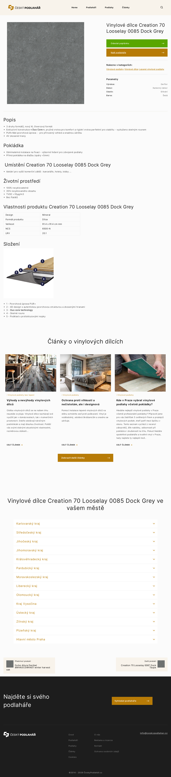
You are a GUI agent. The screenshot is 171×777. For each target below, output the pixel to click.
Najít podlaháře (118, 52)
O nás (97, 734)
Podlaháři (91, 7)
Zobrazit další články (73, 458)
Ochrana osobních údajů (106, 751)
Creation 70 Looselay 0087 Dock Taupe (142, 664)
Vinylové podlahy (115, 69)
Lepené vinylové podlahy (151, 69)
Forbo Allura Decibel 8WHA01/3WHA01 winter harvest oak (29, 665)
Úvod (71, 734)
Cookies (73, 757)
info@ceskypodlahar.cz (154, 733)
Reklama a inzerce (103, 740)
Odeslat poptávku (120, 43)
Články (125, 7)
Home (75, 7)
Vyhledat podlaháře (125, 701)
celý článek (13, 445)
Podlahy (109, 7)
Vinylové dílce (131, 69)
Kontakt (98, 746)
